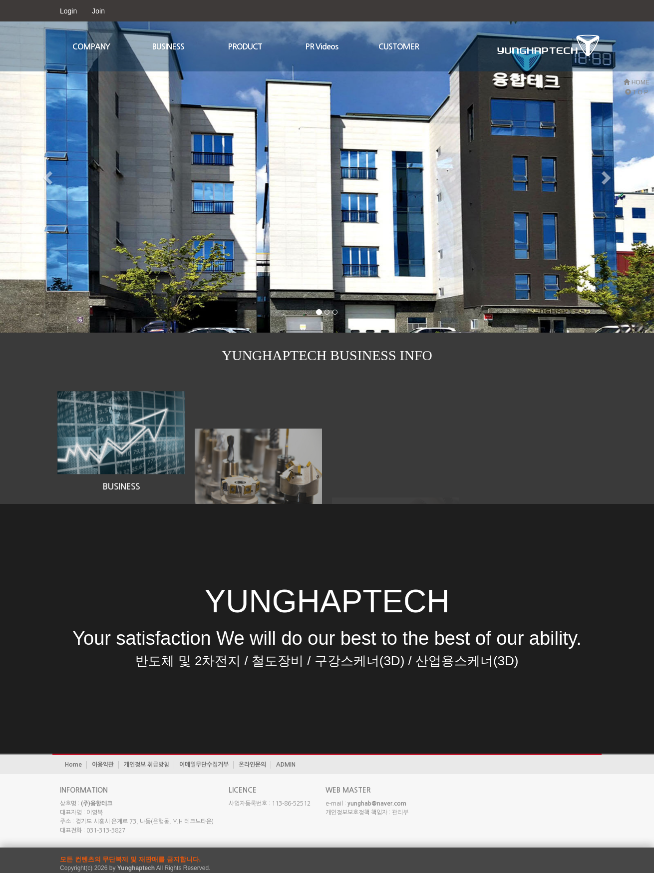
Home (73, 765)
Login (68, 11)
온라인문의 (252, 765)
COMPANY (91, 46)
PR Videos (321, 46)
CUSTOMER (398, 46)
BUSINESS (168, 46)
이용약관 (103, 765)
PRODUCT (245, 46)
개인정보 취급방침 (146, 765)
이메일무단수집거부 (204, 765)
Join (98, 11)
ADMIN (286, 765)
